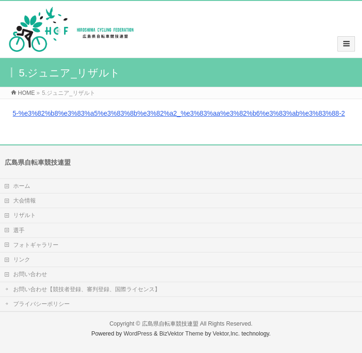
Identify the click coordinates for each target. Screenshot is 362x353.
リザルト (24, 215)
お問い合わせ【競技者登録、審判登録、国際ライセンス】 (86, 289)
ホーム (21, 186)
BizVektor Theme (181, 333)
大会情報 (24, 200)
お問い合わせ (30, 274)
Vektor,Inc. (226, 333)
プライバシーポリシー (41, 304)
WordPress (137, 333)
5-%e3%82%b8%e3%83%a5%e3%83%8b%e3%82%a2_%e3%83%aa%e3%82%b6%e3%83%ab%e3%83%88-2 (179, 113)
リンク (21, 259)
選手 (19, 230)
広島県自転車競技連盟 (170, 323)
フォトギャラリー (35, 245)
